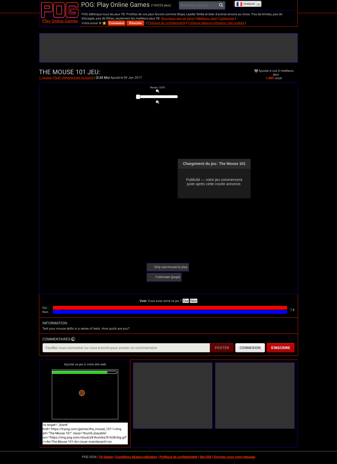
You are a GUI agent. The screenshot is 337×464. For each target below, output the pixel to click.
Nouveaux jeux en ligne (177, 18)
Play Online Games (60, 20)
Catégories (226, 18)
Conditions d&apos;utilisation (136, 457)
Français (245, 4)
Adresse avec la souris (77, 77)
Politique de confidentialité (166, 23)
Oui (186, 301)
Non (193, 301)
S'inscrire (135, 23)
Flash (57, 77)
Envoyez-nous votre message (234, 457)
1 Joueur (45, 77)
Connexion (116, 23)
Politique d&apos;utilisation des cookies (216, 23)
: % (157, 87)
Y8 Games (106, 457)
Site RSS (205, 457)
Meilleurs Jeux (206, 18)
